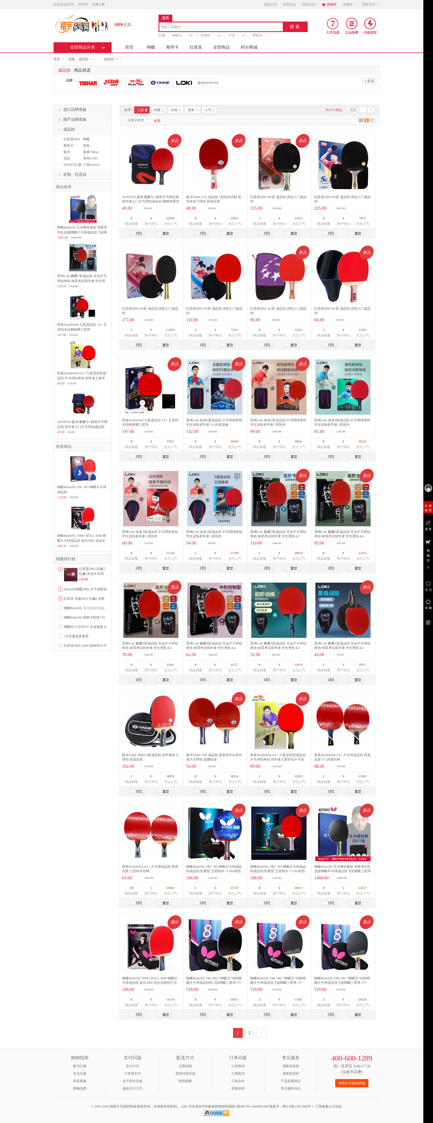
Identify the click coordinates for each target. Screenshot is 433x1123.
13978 (298, 665)
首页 (129, 47)
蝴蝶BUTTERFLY (91, 141)
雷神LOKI (90, 158)
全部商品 (221, 47)
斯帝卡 (172, 47)
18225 (362, 441)
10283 (234, 441)
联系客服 (79, 1081)
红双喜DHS (72, 139)
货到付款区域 (185, 1073)
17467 (298, 999)
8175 (234, 665)
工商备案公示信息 (328, 1106)
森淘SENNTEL (208, 83)
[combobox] (221, 27)
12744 (170, 553)
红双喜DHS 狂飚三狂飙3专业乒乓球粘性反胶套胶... (92, 574)
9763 (170, 441)
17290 (234, 553)
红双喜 (196, 47)
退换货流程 (290, 1073)
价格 (176, 110)
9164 (170, 665)
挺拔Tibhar (91, 152)
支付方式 (132, 1066)
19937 (234, 999)
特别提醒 (185, 1081)
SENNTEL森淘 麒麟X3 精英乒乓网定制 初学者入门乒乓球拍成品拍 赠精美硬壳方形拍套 (150, 201)
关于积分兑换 (132, 1081)
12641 (234, 218)
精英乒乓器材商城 (352, 1083)
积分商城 (249, 47)
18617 (298, 888)
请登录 (83, 4)
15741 (234, 888)
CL (219, 35)
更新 (193, 110)
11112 (298, 330)
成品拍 (111, 59)
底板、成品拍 (80, 59)
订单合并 (238, 1081)
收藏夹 (349, 4)
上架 (142, 110)
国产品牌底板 (71, 119)
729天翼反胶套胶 (76, 636)
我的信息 (310, 4)
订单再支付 (132, 1073)
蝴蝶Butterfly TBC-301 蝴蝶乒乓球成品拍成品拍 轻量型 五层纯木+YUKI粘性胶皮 (278, 871)
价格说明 (238, 1088)
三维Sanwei (91, 165)
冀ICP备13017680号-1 (298, 1106)
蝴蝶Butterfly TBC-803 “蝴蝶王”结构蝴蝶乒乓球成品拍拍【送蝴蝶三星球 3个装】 (214, 982)
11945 (362, 776)
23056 (170, 888)
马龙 (231, 35)
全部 (157, 121)
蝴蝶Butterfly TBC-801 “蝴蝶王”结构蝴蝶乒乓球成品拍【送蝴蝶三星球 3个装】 (342, 982)
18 (131, 888)
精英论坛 (289, 4)
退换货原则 (290, 1066)
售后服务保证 (291, 1088)
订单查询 (238, 1066)
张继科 (205, 35)
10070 (170, 776)
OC (191, 35)
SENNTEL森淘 (71, 167)
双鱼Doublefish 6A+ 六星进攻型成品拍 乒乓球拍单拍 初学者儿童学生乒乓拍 (81, 378)
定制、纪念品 (71, 174)
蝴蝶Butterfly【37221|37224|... (85, 608)
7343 (234, 330)
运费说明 (185, 1066)
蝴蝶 (151, 47)
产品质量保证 (291, 1081)
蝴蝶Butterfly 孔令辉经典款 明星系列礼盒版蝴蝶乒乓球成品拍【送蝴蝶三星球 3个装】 (342, 871)
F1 (243, 35)
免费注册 (98, 4)
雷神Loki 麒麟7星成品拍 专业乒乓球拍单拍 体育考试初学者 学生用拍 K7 (82, 281)
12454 (170, 330)
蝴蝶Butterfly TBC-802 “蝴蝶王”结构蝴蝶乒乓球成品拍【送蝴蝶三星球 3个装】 (278, 982)
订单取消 (238, 1073)
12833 (298, 776)
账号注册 (79, 1066)
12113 (298, 218)
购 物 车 (428, 554)
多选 (369, 81)
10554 (234, 776)
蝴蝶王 (177, 35)
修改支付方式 (132, 1088)
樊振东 (257, 35)
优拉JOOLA (67, 160)
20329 (362, 999)
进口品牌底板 (71, 109)
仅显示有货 (135, 120)
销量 (159, 110)
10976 (298, 553)
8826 (298, 441)
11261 (362, 330)
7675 (362, 218)
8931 (362, 665)
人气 (210, 110)
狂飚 (162, 35)
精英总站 (270, 4)
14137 (362, 888)
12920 (170, 218)
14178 (170, 999)
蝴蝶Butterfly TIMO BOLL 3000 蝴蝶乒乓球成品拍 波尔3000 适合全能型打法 (81, 541)
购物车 (332, 4)
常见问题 (79, 1073)
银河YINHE (67, 154)
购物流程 (79, 1088)
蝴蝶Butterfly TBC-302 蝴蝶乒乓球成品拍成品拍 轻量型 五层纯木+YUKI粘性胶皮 (214, 871)
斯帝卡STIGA (67, 148)
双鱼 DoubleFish (89, 148)
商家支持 (370, 4)
